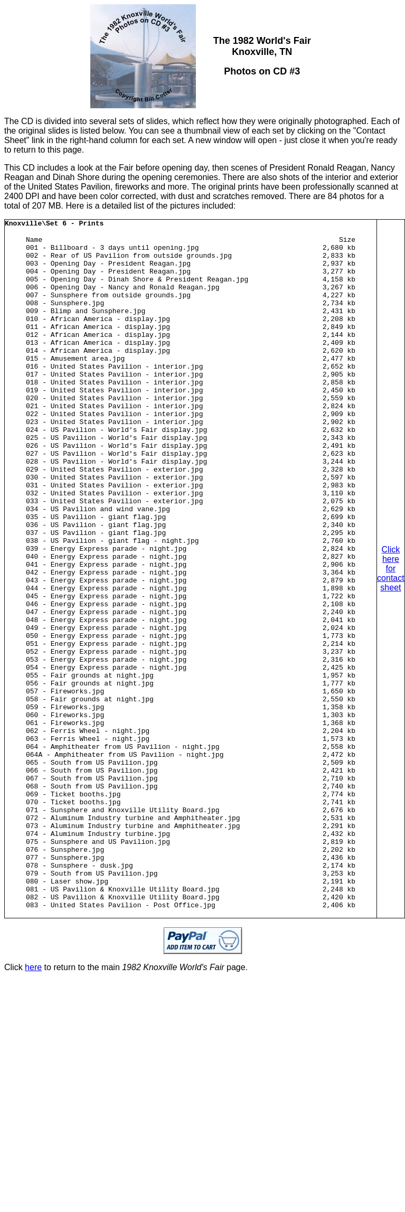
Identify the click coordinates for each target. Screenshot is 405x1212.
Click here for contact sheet (390, 636)
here (33, 1103)
